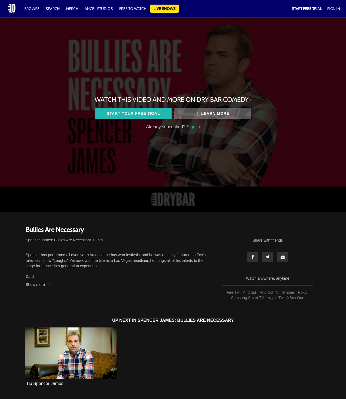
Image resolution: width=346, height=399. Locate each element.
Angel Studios (99, 8)
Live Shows (164, 8)
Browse (32, 8)
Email (282, 256)
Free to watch (133, 8)
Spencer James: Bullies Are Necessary (58, 240)
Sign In (333, 8)
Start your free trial (133, 113)
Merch (72, 8)
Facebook (252, 256)
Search (53, 8)
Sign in (193, 126)
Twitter (267, 256)
